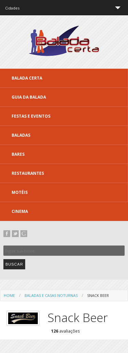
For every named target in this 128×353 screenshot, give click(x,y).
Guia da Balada (29, 97)
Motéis (20, 192)
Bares (18, 154)
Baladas (21, 135)
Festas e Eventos (31, 116)
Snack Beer (98, 295)
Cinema (20, 211)
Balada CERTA (27, 78)
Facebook (6, 233)
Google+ (23, 233)
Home (9, 295)
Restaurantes (28, 173)
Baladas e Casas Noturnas (51, 295)
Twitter (15, 233)
